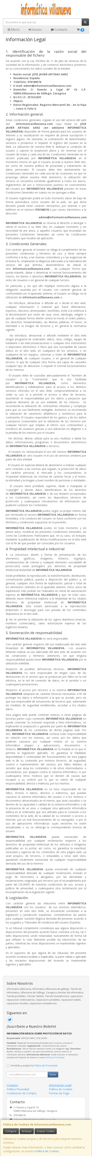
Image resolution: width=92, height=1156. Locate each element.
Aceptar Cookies (46, 1131)
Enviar (53, 1074)
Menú (13, 29)
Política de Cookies (47, 1151)
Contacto (59, 29)
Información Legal (60, 1085)
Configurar (11, 1131)
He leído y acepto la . (34, 1065)
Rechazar (27, 1131)
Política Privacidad (18, 1089)
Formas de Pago (59, 1093)
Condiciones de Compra (21, 1093)
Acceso (35, 29)
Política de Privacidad (55, 1057)
